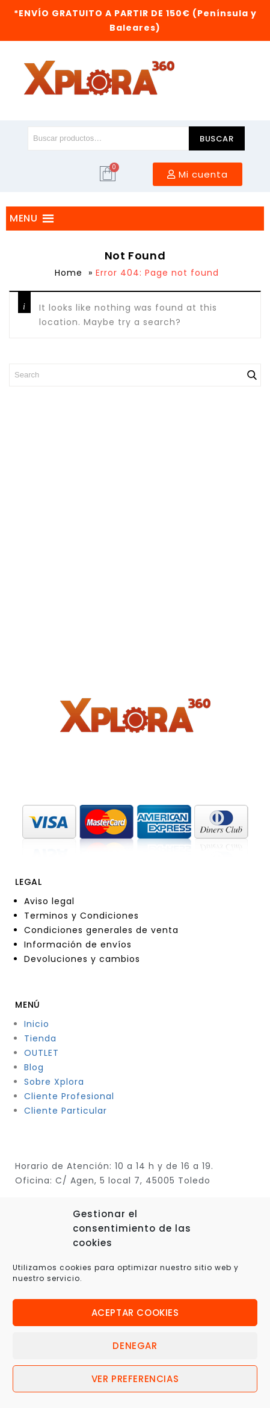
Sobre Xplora (54, 1082)
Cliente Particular (65, 1111)
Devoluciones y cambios (82, 959)
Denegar (134, 1345)
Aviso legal (49, 901)
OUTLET (41, 1053)
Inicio (36, 1024)
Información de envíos (78, 944)
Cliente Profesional (69, 1096)
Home (68, 273)
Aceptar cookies (135, 1312)
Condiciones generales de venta (101, 930)
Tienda (40, 1038)
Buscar (217, 138)
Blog (34, 1067)
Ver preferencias (135, 1378)
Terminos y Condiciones (81, 916)
